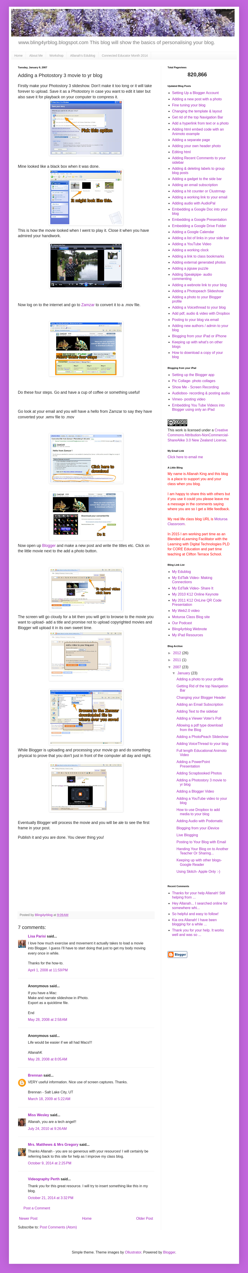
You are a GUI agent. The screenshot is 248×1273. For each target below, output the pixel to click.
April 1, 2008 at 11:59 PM (48, 970)
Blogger (49, 545)
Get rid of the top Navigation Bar (197, 117)
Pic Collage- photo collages (193, 381)
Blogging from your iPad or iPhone (199, 336)
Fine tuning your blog (188, 105)
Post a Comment (36, 1208)
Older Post (144, 1218)
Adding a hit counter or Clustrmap (198, 191)
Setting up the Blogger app (193, 375)
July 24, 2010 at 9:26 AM (47, 1129)
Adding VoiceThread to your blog (202, 744)
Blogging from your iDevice (198, 828)
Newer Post (28, 1218)
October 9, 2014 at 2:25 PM (49, 1163)
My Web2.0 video (186, 611)
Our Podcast (182, 623)
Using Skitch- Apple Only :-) (198, 871)
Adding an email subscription (195, 185)
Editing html (181, 152)
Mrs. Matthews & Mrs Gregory (53, 1144)
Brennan (35, 1075)
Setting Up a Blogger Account (195, 93)
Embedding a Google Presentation (199, 219)
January (184, 673)
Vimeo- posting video (188, 399)
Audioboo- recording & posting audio (201, 393)
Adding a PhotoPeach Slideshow (202, 737)
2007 (177, 667)
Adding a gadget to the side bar (197, 179)
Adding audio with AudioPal (193, 203)
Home (18, 55)
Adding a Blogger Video (195, 791)
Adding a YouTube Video (191, 244)
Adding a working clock (190, 250)
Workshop (56, 55)
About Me (36, 55)
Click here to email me (185, 457)
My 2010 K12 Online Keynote (195, 594)
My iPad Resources (187, 635)
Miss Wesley (38, 1115)
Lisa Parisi (37, 936)
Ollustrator (133, 1252)
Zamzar (88, 305)
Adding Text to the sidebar (197, 711)
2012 (177, 653)
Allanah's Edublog (82, 55)
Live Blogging (187, 835)
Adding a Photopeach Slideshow (197, 291)
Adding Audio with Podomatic (200, 821)
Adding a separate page (191, 140)
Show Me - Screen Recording (195, 387)
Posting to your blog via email (195, 320)
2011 (177, 660)
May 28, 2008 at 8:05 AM (47, 1059)
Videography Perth (44, 1179)
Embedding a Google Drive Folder (199, 226)
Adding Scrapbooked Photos (199, 773)
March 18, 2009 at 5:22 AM (49, 1099)
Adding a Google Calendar (193, 232)
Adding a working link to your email (199, 197)
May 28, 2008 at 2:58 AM (47, 1019)
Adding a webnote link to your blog (199, 285)
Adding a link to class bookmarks (198, 256)
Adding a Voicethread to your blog (199, 307)
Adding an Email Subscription (200, 704)
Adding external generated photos (199, 262)
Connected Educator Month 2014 (125, 55)
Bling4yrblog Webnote (189, 629)
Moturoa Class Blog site (191, 617)
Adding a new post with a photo (197, 99)
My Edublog (181, 572)
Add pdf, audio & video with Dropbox (201, 313)
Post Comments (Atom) (58, 1227)
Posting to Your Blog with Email (201, 842)
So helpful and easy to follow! (195, 914)
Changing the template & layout (197, 111)
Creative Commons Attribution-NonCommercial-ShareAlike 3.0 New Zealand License (198, 435)
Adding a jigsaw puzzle (190, 268)
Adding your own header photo (196, 146)
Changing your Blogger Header (201, 697)
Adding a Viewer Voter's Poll (199, 718)
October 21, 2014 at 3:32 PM (50, 1198)
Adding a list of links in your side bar (200, 238)
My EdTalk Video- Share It (192, 588)
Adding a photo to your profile (200, 679)
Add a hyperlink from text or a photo (200, 123)
